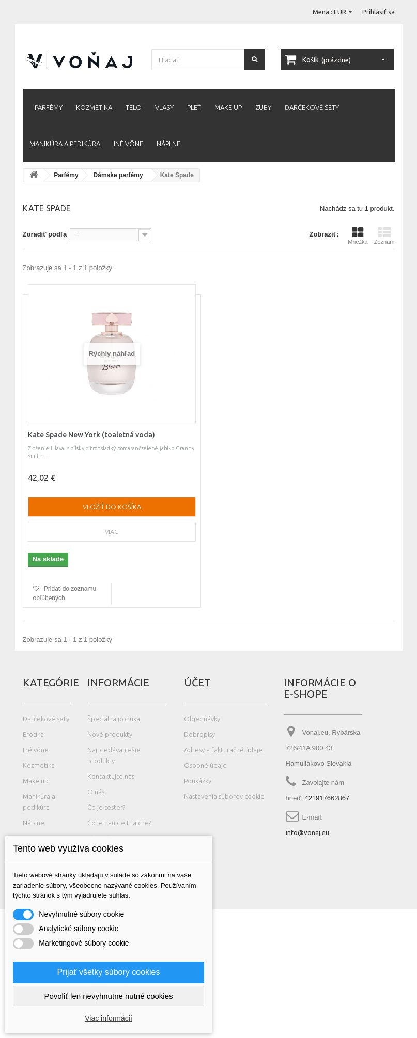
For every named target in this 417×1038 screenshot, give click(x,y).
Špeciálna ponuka (113, 718)
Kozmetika (94, 107)
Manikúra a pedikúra (64, 143)
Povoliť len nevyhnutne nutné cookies (108, 996)
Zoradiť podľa (45, 234)
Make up (228, 107)
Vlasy (164, 107)
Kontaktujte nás (110, 776)
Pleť (194, 107)
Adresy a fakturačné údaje (223, 749)
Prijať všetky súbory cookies (108, 972)
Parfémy (49, 107)
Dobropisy (199, 734)
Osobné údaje (205, 765)
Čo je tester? (106, 807)
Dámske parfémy (118, 175)
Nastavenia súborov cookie (224, 796)
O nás (95, 791)
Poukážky (197, 780)
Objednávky (202, 718)
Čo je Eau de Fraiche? (119, 822)
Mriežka (358, 235)
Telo (134, 107)
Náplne (168, 143)
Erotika (33, 734)
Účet (197, 682)
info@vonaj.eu (307, 832)
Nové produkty (109, 734)
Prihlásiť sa (378, 11)
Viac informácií (108, 1018)
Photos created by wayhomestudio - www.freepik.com (95, 1033)
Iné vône (128, 143)
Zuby (263, 107)
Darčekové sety (312, 107)
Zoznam (384, 235)
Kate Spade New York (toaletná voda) (91, 435)
